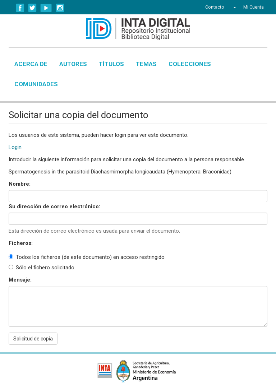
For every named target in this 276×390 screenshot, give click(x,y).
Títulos (111, 64)
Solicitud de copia (33, 339)
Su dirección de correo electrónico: (55, 206)
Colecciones (190, 64)
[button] (234, 7)
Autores (73, 64)
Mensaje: (21, 280)
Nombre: (20, 184)
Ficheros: (21, 243)
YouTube (46, 8)
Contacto (214, 7)
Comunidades (36, 84)
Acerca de (30, 64)
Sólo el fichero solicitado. (42, 267)
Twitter (32, 8)
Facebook (20, 8)
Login (15, 147)
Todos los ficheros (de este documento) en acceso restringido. (87, 257)
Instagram (60, 8)
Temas (146, 64)
